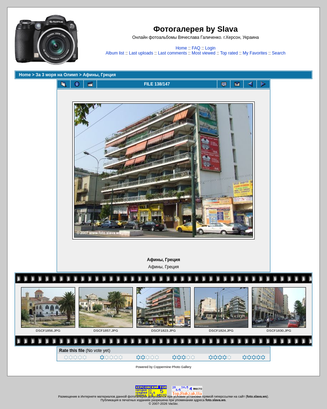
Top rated (229, 53)
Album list (115, 53)
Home (181, 48)
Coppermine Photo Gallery (172, 367)
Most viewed (204, 53)
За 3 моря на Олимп (57, 74)
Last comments (172, 53)
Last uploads (141, 53)
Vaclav (172, 403)
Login (210, 48)
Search (278, 53)
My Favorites (255, 53)
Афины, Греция (99, 74)
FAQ (196, 48)
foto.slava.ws (257, 396)
